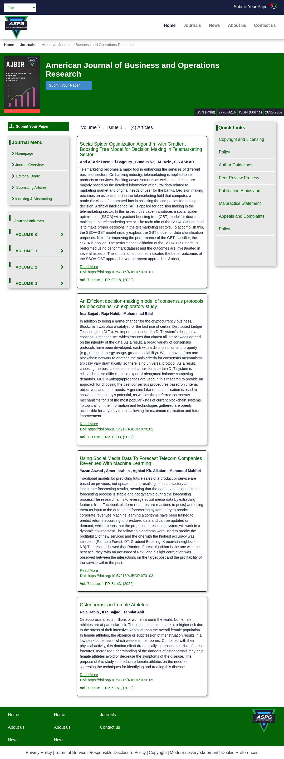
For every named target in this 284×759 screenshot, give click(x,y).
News (214, 25)
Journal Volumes (29, 221)
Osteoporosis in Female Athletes (114, 604)
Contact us (265, 25)
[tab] (38, 234)
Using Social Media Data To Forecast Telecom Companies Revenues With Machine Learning (141, 461)
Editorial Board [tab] (26, 176)
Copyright (158, 752)
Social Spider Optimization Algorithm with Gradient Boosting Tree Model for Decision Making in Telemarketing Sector (141, 149)
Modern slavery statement (194, 752)
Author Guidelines (235, 165)
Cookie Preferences (239, 752)
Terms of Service (70, 752)
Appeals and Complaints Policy (242, 222)
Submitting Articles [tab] (29, 187)
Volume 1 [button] (27, 251)
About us (237, 25)
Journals (192, 25)
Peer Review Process (239, 178)
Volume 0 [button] (27, 234)
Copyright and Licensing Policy (241, 145)
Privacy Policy (39, 752)
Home (169, 25)
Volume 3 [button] (27, 283)
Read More (89, 267)
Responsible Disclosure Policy (117, 752)
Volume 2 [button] (27, 267)
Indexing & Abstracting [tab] (32, 199)
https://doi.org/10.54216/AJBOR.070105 (120, 680)
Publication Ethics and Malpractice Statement (240, 197)
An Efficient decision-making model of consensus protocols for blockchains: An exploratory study (141, 304)
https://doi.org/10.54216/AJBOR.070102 (120, 429)
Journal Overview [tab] (28, 165)
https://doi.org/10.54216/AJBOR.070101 (120, 272)
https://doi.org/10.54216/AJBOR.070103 (120, 576)
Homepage (22, 153)
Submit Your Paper (251, 6)
